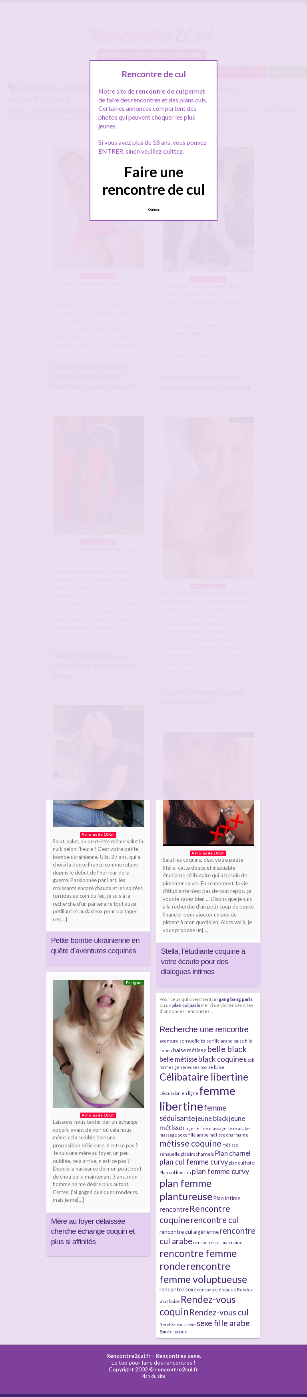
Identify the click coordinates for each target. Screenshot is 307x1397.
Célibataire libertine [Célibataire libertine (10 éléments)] (203, 1077)
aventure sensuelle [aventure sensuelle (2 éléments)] (179, 1040)
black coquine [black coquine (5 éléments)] (220, 1059)
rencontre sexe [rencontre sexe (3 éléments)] (177, 1289)
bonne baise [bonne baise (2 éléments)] (212, 1067)
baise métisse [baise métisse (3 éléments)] (189, 1050)
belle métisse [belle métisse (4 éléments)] (178, 1059)
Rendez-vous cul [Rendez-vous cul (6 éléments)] (219, 1312)
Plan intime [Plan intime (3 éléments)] (226, 1198)
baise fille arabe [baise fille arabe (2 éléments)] (217, 1040)
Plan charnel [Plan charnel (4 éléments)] (233, 1153)
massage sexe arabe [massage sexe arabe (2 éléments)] (229, 1128)
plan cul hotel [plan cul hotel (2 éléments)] (242, 1162)
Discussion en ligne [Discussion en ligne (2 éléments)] (178, 1093)
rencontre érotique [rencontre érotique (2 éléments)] (216, 1289)
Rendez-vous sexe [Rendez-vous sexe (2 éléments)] (177, 1324)
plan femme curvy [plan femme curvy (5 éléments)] (220, 1171)
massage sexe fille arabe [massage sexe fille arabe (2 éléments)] (184, 1134)
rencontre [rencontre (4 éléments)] (174, 1209)
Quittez (153, 210)
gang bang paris (236, 999)
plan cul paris (186, 1005)
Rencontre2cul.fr (128, 1355)
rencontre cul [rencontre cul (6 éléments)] (215, 1220)
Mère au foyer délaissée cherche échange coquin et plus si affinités (93, 1231)
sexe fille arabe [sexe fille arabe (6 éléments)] (223, 1323)
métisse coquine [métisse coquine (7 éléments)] (190, 1143)
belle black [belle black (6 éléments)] (227, 1049)
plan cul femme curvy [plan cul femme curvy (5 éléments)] (193, 1161)
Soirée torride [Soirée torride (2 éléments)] (173, 1331)
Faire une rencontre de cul (153, 180)
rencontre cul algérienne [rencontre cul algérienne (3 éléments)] (189, 1231)
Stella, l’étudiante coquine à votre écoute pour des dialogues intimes (203, 961)
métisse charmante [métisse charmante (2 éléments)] (229, 1134)
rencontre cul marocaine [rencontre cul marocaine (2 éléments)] (218, 1242)
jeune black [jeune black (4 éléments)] (212, 1118)
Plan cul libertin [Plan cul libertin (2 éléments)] (175, 1172)
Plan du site (153, 1376)
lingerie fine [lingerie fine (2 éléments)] (195, 1128)
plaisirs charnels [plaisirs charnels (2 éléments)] (197, 1154)
